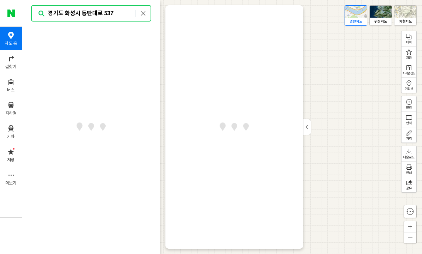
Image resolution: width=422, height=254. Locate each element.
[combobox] (91, 13)
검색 (41, 13)
